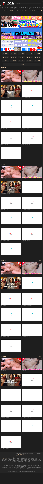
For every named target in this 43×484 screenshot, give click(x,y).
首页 (2, 10)
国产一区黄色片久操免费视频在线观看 (7, 322)
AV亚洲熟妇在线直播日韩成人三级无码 (8, 403)
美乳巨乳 (29, 61)
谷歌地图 (19, 473)
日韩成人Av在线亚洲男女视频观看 (7, 419)
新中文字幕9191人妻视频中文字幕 (7, 450)
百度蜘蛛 (9, 473)
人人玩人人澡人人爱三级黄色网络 (7, 145)
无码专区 (24, 10)
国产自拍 (5, 10)
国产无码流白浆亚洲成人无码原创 (28, 210)
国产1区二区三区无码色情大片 (6, 129)
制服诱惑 (15, 10)
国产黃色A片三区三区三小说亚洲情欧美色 (29, 322)
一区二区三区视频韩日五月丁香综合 (7, 354)
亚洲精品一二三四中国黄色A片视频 (28, 403)
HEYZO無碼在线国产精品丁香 (6, 257)
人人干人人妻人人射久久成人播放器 (7, 113)
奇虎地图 (30, 473)
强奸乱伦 (37, 61)
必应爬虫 (34, 473)
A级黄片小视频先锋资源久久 (27, 388)
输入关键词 (19, 3)
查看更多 (40, 68)
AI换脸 (38, 10)
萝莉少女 (5, 61)
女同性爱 (13, 61)
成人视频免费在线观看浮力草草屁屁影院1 (29, 307)
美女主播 (10, 10)
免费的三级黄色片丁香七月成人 (27, 338)
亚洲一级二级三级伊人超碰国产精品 (28, 419)
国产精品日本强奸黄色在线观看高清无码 (8, 226)
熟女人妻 (37, 57)
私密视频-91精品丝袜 (4, 82)
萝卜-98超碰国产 (25, 82)
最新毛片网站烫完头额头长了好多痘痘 (7, 210)
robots (38, 473)
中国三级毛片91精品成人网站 (6, 435)
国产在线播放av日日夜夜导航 (27, 129)
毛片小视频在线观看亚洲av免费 (27, 226)
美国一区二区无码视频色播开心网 (7, 338)
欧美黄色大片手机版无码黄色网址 (7, 241)
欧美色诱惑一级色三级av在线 (27, 435)
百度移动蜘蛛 (14, 473)
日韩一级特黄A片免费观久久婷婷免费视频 (29, 291)
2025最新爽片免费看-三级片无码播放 (7, 97)
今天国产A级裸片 (37, 455)
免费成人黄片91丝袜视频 (26, 113)
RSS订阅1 (6, 473)
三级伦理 (33, 10)
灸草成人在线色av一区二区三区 (27, 241)
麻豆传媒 (29, 10)
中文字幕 (19, 10)
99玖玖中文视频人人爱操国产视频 (7, 160)
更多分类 (22, 64)
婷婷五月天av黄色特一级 (5, 307)
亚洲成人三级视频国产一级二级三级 (28, 194)
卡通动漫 (29, 57)
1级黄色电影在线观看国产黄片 (27, 98)
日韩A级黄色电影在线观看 (28, 455)
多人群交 (21, 61)
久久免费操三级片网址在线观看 (27, 145)
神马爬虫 (23, 473)
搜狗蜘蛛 (26, 473)
